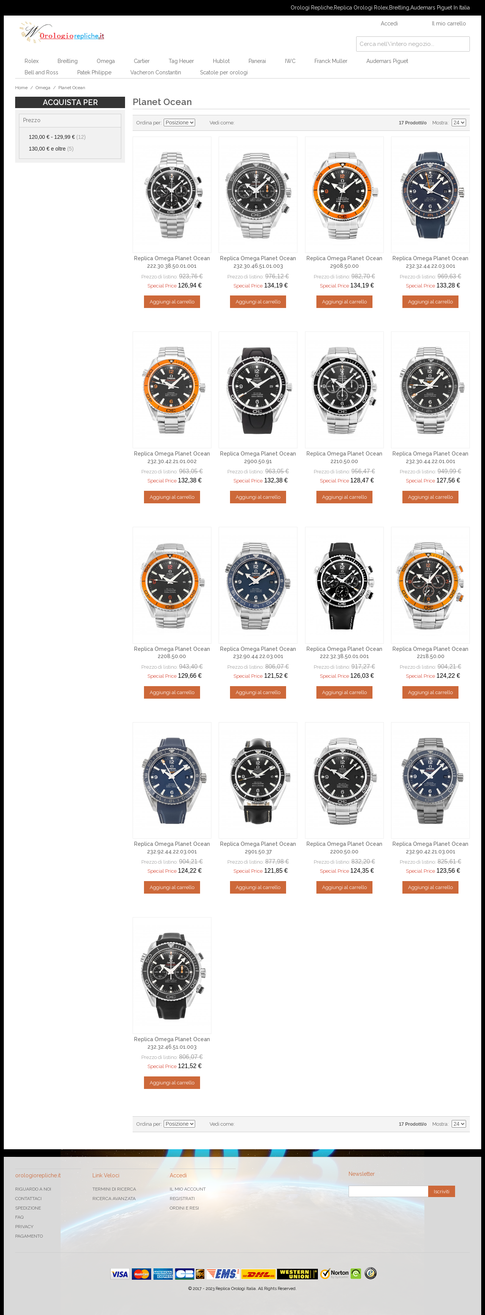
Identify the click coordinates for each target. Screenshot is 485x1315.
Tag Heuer (181, 61)
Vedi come (221, 123)
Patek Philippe (94, 72)
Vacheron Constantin (155, 72)
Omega (106, 61)
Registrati (182, 1198)
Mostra (439, 123)
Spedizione (28, 1208)
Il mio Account (188, 1189)
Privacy (24, 1226)
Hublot (221, 61)
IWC (290, 61)
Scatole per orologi (224, 72)
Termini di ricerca (114, 1189)
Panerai (257, 61)
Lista (255, 123)
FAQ (19, 1217)
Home (21, 87)
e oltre (51, 149)
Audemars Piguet (387, 61)
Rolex (32, 61)
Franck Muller (330, 61)
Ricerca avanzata (114, 1198)
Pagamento (29, 1236)
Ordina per (148, 123)
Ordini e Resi (184, 1208)
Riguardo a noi (33, 1189)
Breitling (68, 61)
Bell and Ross (41, 72)
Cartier (142, 61)
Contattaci (28, 1198)
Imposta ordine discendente (202, 123)
